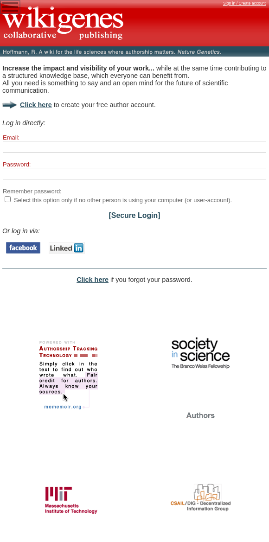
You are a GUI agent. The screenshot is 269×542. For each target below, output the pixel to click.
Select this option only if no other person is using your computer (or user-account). (123, 200)
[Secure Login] (134, 215)
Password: (17, 164)
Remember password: (32, 191)
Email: (11, 137)
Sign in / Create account (244, 3)
